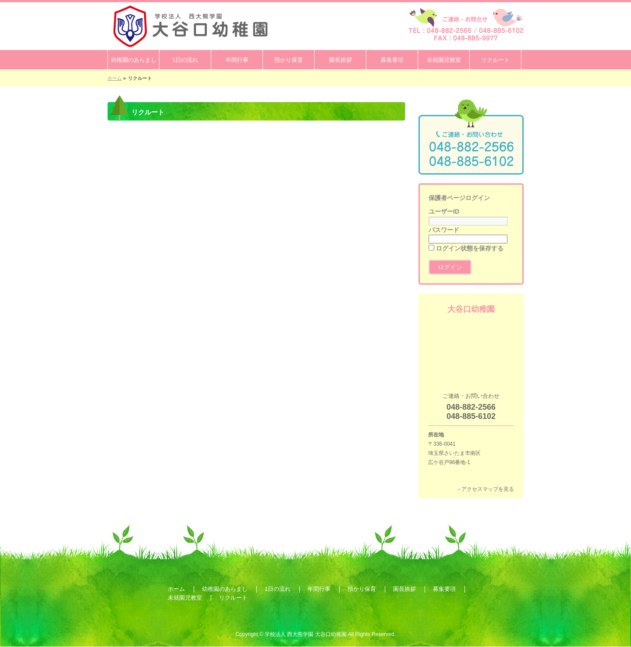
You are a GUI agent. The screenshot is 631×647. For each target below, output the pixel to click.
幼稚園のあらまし (225, 589)
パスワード (444, 229)
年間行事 (319, 589)
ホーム (176, 589)
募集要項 (444, 589)
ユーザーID (444, 211)
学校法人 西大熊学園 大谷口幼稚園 (306, 634)
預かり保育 (361, 589)
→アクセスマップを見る (485, 489)
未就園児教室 (185, 597)
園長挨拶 (404, 589)
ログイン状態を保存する (466, 248)
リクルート (233, 597)
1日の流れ (278, 589)
